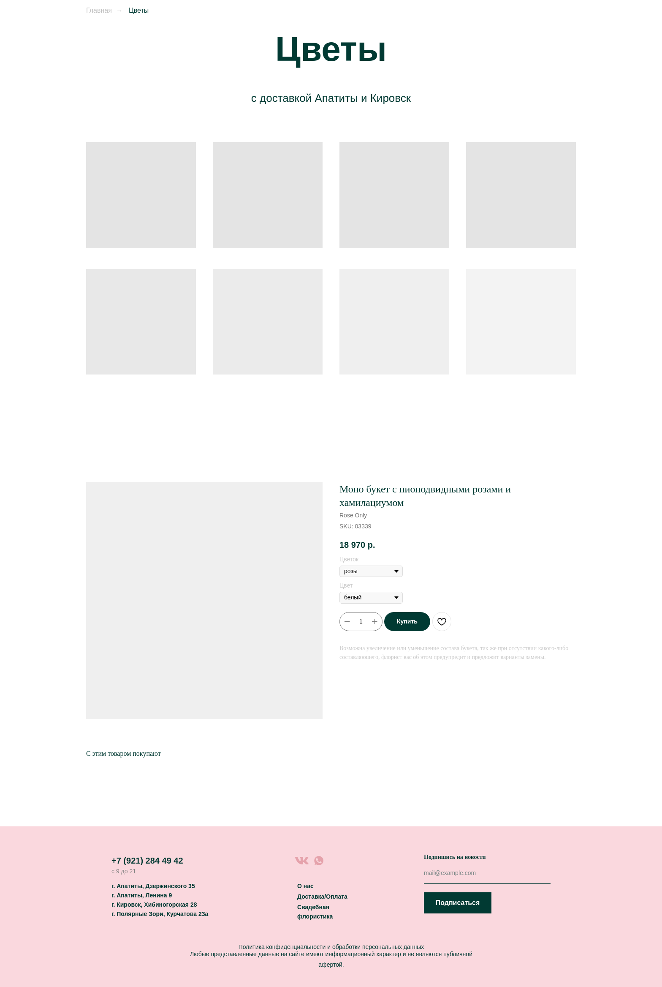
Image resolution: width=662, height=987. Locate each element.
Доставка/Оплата (322, 896)
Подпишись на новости (455, 857)
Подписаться (458, 902)
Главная (99, 10)
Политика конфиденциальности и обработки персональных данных (331, 946)
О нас (305, 886)
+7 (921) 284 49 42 (147, 860)
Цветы (139, 10)
